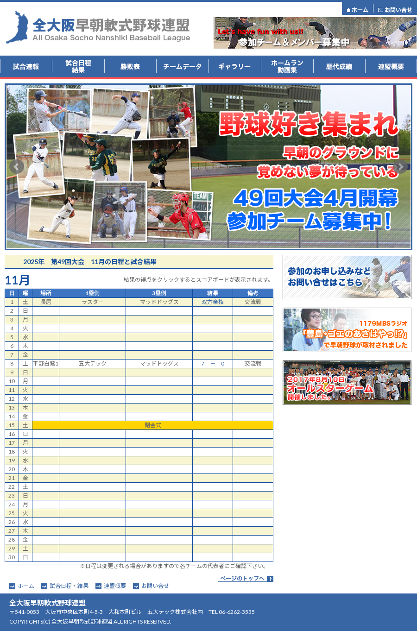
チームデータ (182, 66)
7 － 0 (212, 363)
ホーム (26, 585)
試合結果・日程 (78, 66)
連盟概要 (391, 66)
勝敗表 (130, 66)
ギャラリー (234, 66)
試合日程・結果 (69, 585)
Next (400, 166)
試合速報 (26, 66)
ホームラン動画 (287, 66)
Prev (16, 166)
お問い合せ (155, 585)
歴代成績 (339, 66)
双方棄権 (213, 301)
